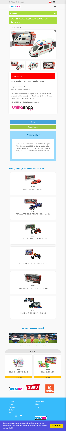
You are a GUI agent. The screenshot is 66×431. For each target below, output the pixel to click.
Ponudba (11, 404)
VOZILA (13, 27)
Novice (36, 407)
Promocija (12, 407)
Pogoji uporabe (39, 401)
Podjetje (11, 401)
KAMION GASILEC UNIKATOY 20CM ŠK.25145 (33, 288)
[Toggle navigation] (54, 13)
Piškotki (37, 404)
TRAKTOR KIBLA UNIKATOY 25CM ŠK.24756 (33, 239)
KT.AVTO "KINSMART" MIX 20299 (33, 189)
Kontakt (11, 410)
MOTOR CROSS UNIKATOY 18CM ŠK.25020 (33, 263)
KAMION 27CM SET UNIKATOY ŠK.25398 (33, 313)
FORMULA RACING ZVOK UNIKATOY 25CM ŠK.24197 (33, 214)
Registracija (21, 2)
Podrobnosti (18, 377)
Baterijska (19, 27)
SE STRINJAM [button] (56, 426)
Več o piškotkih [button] (8, 428)
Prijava (13, 2)
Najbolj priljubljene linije (32, 328)
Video (10, 413)
